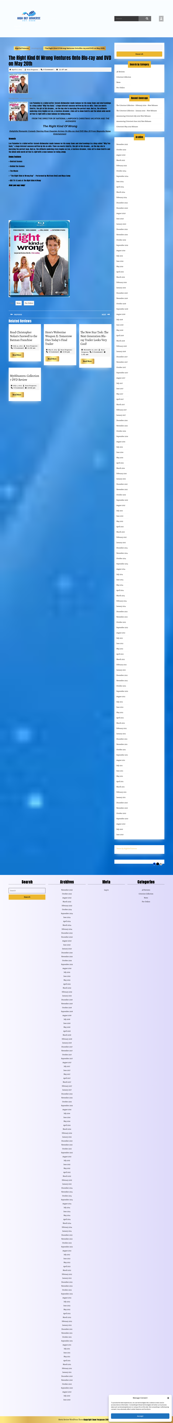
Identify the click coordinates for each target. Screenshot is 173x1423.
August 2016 (120, 441)
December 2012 (122, 675)
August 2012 (120, 696)
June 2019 (119, 261)
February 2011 (121, 792)
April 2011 (119, 781)
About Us (54, 18)
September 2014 (122, 564)
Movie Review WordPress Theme (71, 1419)
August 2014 (120, 569)
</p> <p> (16, 203)
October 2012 (121, 686)
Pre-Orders (29, 303)
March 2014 (120, 595)
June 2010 (120, 834)
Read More (18, 354)
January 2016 (121, 479)
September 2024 (122, 176)
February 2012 (121, 728)
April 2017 (120, 399)
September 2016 (122, 436)
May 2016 (119, 457)
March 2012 (120, 723)
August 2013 (120, 633)
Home (39, 18)
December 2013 (121, 611)
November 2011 (121, 744)
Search (139, 54)
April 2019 (120, 272)
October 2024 (121, 171)
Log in (106, 890)
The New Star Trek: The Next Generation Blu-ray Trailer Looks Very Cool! (94, 338)
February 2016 (121, 473)
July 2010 (119, 829)
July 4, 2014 (17, 386)
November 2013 (122, 617)
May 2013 (119, 648)
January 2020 (121, 224)
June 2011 (119, 771)
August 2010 (120, 824)
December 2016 (122, 420)
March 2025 (120, 160)
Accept (140, 1416)
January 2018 (121, 351)
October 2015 (121, 495)
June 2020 (120, 218)
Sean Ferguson (32, 70)
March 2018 (120, 341)
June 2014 (119, 579)
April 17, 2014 (17, 70)
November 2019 (122, 234)
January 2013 (121, 670)
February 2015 (121, 537)
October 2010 (121, 813)
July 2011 (119, 765)
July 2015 (119, 510)
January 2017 (121, 415)
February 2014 (121, 601)
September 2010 (122, 818)
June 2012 (119, 707)
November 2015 (122, 489)
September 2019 (122, 245)
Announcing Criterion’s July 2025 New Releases (133, 116)
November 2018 (122, 298)
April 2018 (120, 335)
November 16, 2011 (90, 350)
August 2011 (120, 760)
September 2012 (122, 691)
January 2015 (121, 542)
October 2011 (121, 749)
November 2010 (122, 808)
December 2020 (122, 208)
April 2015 (120, 526)
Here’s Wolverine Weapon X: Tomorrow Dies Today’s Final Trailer (58, 338)
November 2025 (122, 144)
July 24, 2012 (18, 346)
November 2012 (122, 680)
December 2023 (122, 203)
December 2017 (121, 356)
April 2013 (120, 654)
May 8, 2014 (52, 350)
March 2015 (120, 532)
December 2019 (122, 229)
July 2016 (119, 447)
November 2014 (122, 553)
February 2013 (121, 664)
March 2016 (120, 468)
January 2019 (121, 287)
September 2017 (122, 372)
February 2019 (121, 282)
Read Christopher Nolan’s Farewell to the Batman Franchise (23, 336)
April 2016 (120, 463)
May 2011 (119, 776)
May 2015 (119, 521)
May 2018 (119, 330)
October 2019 (121, 240)
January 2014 (121, 606)
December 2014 (122, 548)
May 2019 (119, 266)
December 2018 (122, 293)
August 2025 (120, 155)
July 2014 (119, 574)
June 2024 (120, 181)
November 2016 (122, 425)
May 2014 (119, 585)
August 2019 (120, 250)
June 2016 (119, 452)
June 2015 (119, 516)
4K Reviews (120, 71)
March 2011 (120, 787)
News (19, 303)
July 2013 (119, 638)
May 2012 (119, 712)
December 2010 (122, 802)
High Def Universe (22, 48)
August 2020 (121, 213)
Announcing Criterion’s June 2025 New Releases (133, 121)
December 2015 (121, 484)
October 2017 (121, 367)
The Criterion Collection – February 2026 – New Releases (137, 105)
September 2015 (122, 500)
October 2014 (121, 558)
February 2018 (121, 346)
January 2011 (121, 797)
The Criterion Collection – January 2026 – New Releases (136, 110)
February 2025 (121, 165)
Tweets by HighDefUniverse (126, 848)
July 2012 (119, 702)
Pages (46, 18)
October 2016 (121, 431)
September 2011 (122, 755)
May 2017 (119, 394)
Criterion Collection (123, 77)
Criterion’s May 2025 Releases (127, 126)
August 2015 (120, 505)
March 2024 (120, 192)
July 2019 (119, 256)
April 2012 (120, 718)
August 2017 (120, 378)
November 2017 (122, 362)
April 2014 (120, 590)
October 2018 (121, 303)
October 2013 (121, 622)
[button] (168, 1398)
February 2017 (121, 410)
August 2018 (120, 314)
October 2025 (121, 149)
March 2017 (120, 404)
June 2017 (119, 388)
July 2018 (119, 319)
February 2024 (121, 197)
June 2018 (119, 325)
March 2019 (120, 277)
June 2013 (119, 643)
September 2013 (122, 627)
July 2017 (119, 383)
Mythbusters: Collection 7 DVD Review (24, 378)
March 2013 (120, 659)
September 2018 (122, 309)
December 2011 (121, 739)
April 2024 (120, 187)
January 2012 (121, 733)
